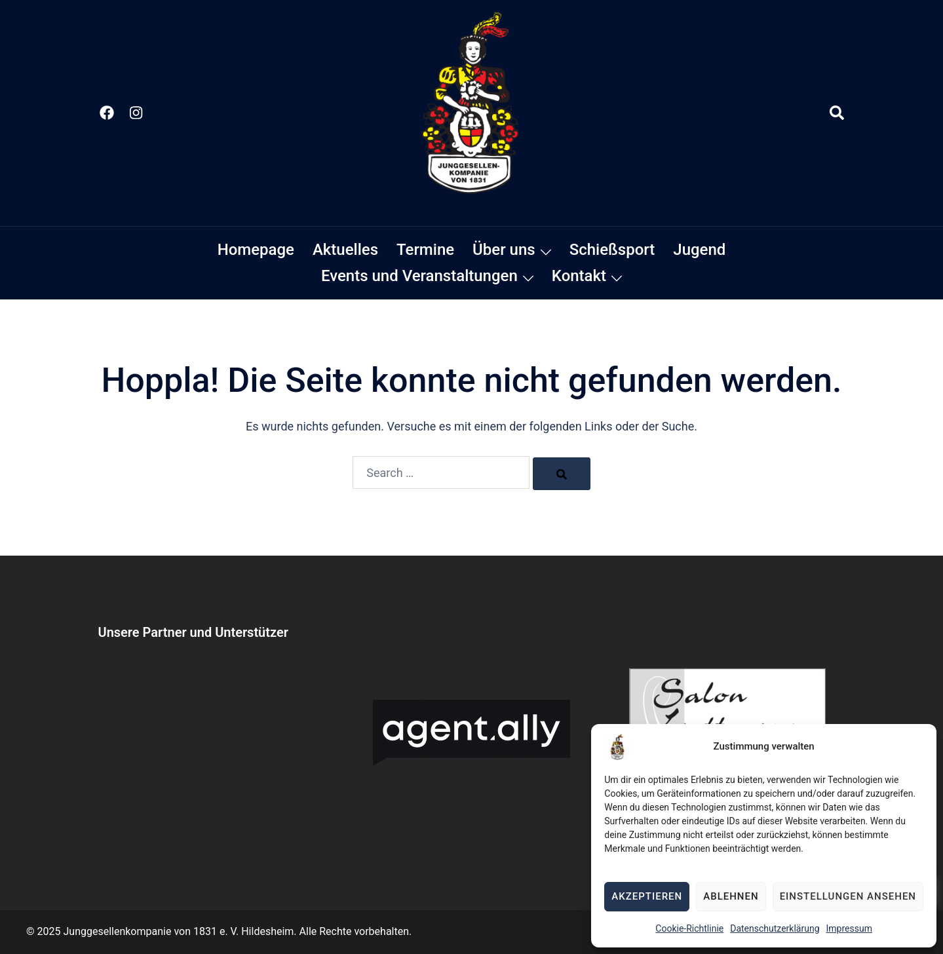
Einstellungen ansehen (848, 896)
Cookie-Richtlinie (689, 928)
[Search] (561, 473)
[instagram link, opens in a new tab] (135, 113)
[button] (837, 113)
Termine (425, 249)
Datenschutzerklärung (774, 928)
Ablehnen (730, 896)
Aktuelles (345, 249)
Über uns (503, 249)
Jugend (699, 249)
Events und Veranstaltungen (419, 276)
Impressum (849, 928)
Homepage (256, 249)
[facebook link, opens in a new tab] (106, 113)
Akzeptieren (646, 896)
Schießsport (612, 249)
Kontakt (579, 276)
